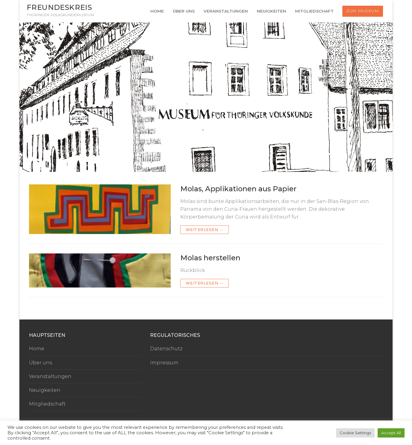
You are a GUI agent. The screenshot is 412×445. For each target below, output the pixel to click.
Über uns (40, 363)
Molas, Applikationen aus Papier (238, 188)
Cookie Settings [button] (355, 432)
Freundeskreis (59, 7)
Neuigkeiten (44, 390)
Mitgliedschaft (47, 404)
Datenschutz (166, 348)
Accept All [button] (391, 432)
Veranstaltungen (50, 376)
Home (36, 348)
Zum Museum (362, 10)
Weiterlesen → (205, 229)
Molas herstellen (210, 257)
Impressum (164, 363)
